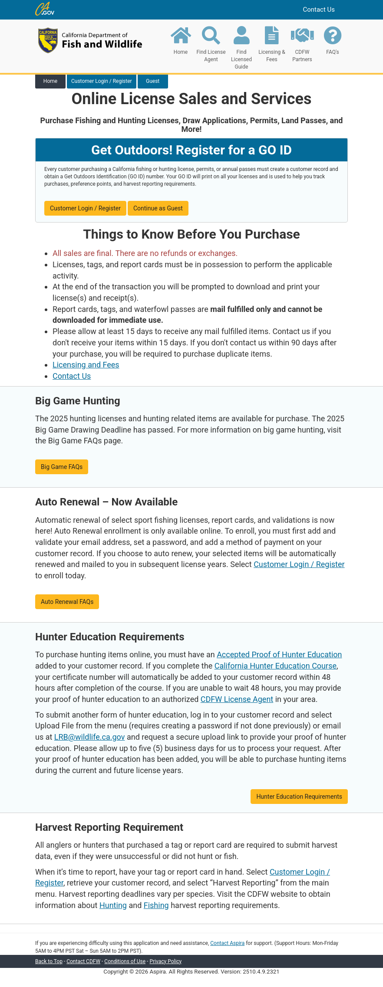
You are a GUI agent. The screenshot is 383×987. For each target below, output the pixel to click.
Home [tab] (50, 81)
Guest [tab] (152, 81)
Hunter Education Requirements (299, 796)
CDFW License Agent (237, 699)
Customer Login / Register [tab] (101, 81)
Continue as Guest (158, 208)
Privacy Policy (165, 961)
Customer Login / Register (85, 208)
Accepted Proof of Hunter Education (279, 654)
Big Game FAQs (62, 466)
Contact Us (319, 9)
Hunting (113, 905)
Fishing (156, 905)
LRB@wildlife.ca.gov (89, 736)
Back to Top (49, 961)
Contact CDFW (83, 961)
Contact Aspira (227, 943)
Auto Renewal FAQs (67, 601)
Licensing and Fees (86, 364)
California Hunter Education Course (276, 665)
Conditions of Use (124, 961)
